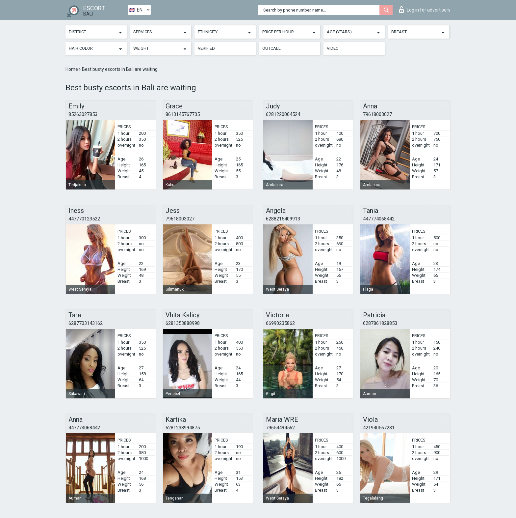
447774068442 (379, 219)
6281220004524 (283, 114)
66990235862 (280, 323)
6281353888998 (183, 323)
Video (333, 48)
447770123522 (84, 219)
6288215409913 (283, 219)
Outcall (271, 48)
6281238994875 (183, 428)
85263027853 (82, 114)
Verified (206, 48)
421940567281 (379, 428)
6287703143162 (85, 323)
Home (72, 69)
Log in (425, 9)
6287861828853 (380, 323)
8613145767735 (183, 114)
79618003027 (377, 114)
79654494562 (280, 428)
